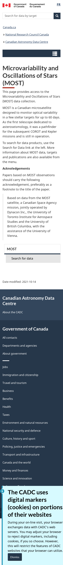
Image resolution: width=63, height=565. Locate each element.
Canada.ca (9, 27)
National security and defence (21, 431)
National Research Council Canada (27, 34)
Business (8, 391)
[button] (31, 53)
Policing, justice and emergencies (24, 446)
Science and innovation (17, 478)
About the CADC (13, 312)
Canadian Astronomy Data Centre (26, 42)
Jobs (5, 367)
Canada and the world (17, 462)
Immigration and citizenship (20, 375)
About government (15, 353)
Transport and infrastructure (21, 454)
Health (7, 407)
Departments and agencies (20, 345)
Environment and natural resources (25, 423)
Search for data (22, 258)
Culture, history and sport (19, 438)
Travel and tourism (15, 383)
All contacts (10, 338)
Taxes (6, 415)
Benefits (8, 399)
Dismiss (14, 557)
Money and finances (15, 470)
